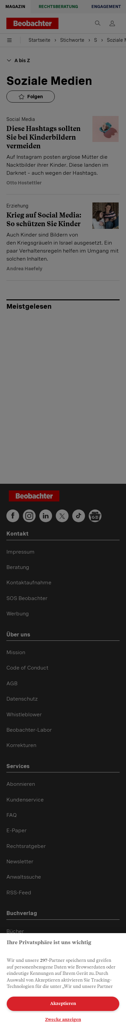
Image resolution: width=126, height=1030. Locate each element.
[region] (63, 981)
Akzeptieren (63, 1003)
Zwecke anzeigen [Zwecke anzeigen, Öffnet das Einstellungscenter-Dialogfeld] (63, 1019)
